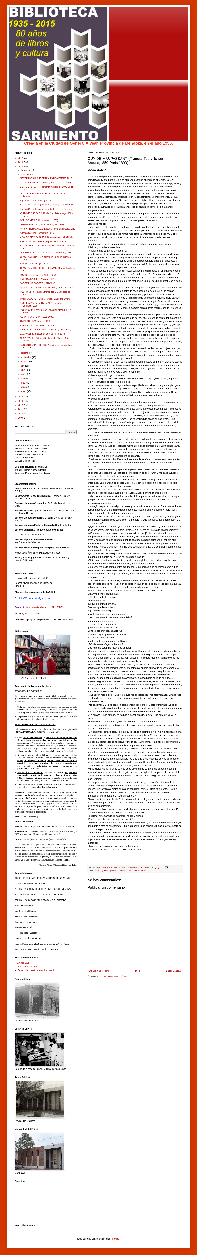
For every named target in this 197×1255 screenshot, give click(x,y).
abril (23, 378)
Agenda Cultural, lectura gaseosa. (36, 200)
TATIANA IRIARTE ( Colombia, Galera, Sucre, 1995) (45, 182)
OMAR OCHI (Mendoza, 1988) (35, 321)
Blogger (116, 1239)
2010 (21, 413)
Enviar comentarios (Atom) (114, 976)
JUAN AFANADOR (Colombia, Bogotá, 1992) (42, 224)
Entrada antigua (173, 971)
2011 (21, 409)
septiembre (26, 357)
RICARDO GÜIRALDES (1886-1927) (38, 275)
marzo (24, 383)
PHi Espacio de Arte (27, 966)
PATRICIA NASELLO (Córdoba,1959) (38, 279)
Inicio (137, 971)
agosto (24, 361)
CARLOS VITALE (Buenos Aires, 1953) (39, 220)
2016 (21, 162)
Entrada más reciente (98, 971)
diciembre (26, 170)
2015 (21, 166)
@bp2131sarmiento (31, 613)
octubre (24, 353)
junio (23, 370)
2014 (21, 396)
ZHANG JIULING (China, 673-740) (37, 325)
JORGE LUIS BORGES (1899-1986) (38, 283)
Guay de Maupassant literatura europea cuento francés (122, 870)
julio (23, 366)
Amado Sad (23, 963)
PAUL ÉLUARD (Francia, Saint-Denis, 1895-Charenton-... (48, 287)
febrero (24, 387)
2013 (21, 401)
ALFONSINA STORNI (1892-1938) (37, 317)
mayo (24, 374)
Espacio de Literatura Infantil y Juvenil (35, 970)
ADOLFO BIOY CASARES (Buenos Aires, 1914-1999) (46, 237)
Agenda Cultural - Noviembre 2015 (37, 233)
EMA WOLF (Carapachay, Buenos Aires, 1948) (42, 334)
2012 (21, 405)
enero (24, 391)
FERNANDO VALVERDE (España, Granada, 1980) (45, 241)
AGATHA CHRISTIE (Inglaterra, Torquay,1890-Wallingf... (47, 204)
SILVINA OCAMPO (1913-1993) (35, 263)
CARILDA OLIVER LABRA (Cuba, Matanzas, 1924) (45, 299)
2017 (21, 158)
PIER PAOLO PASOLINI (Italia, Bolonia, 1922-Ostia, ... (46, 329)
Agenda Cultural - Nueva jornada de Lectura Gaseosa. (46, 209)
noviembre (26, 174)
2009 (21, 418)
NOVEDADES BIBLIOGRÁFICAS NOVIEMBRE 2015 (46, 178)
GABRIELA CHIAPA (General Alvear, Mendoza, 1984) (46, 252)
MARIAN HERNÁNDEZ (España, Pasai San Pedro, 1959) (48, 229)
